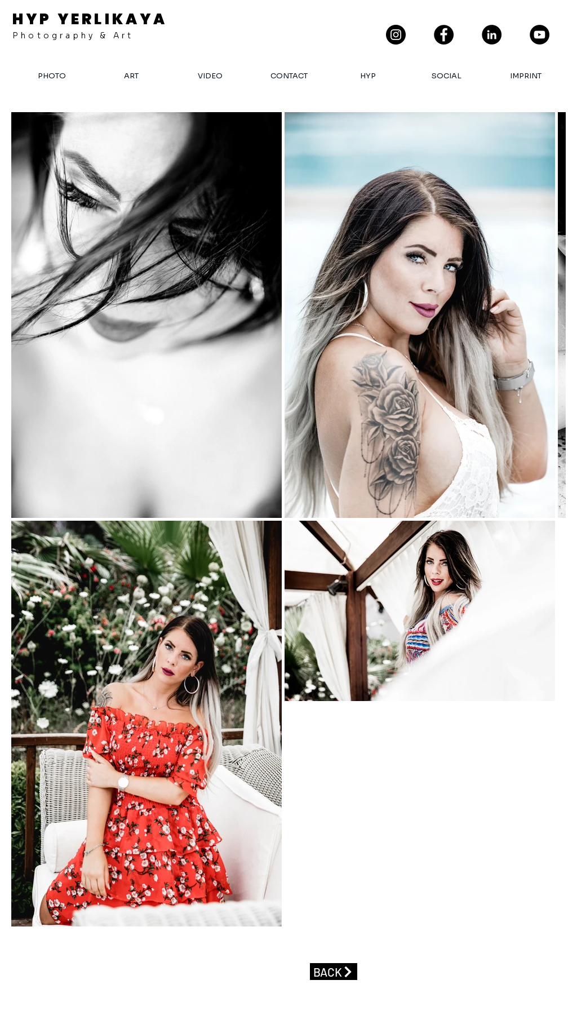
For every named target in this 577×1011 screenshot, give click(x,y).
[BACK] (333, 971)
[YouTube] (539, 35)
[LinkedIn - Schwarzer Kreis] (491, 35)
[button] (288, 76)
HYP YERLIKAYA (90, 19)
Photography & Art (73, 35)
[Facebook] (444, 35)
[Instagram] (396, 35)
